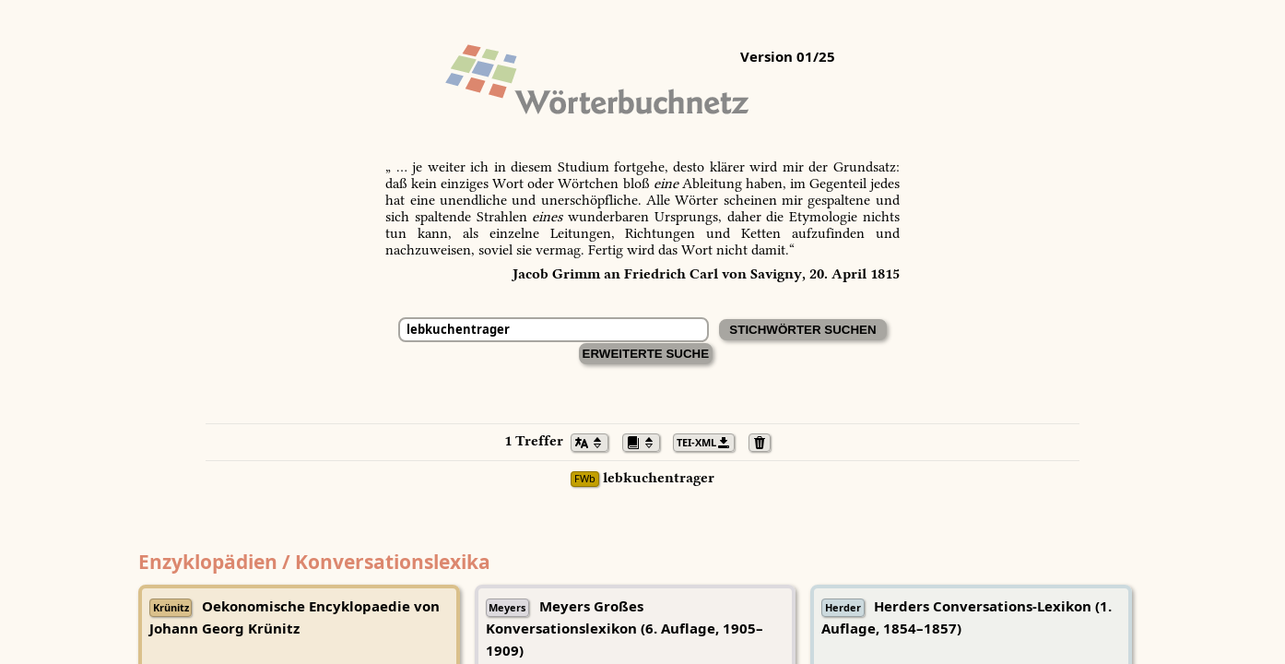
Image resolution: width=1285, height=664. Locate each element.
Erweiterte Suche (646, 354)
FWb (584, 479)
